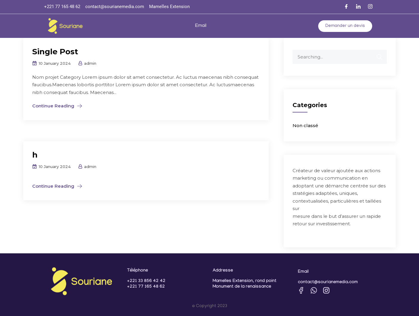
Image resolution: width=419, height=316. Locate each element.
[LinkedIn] (358, 6)
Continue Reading (53, 106)
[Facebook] (346, 6)
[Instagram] (370, 6)
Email (200, 26)
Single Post (55, 51)
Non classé (305, 125)
